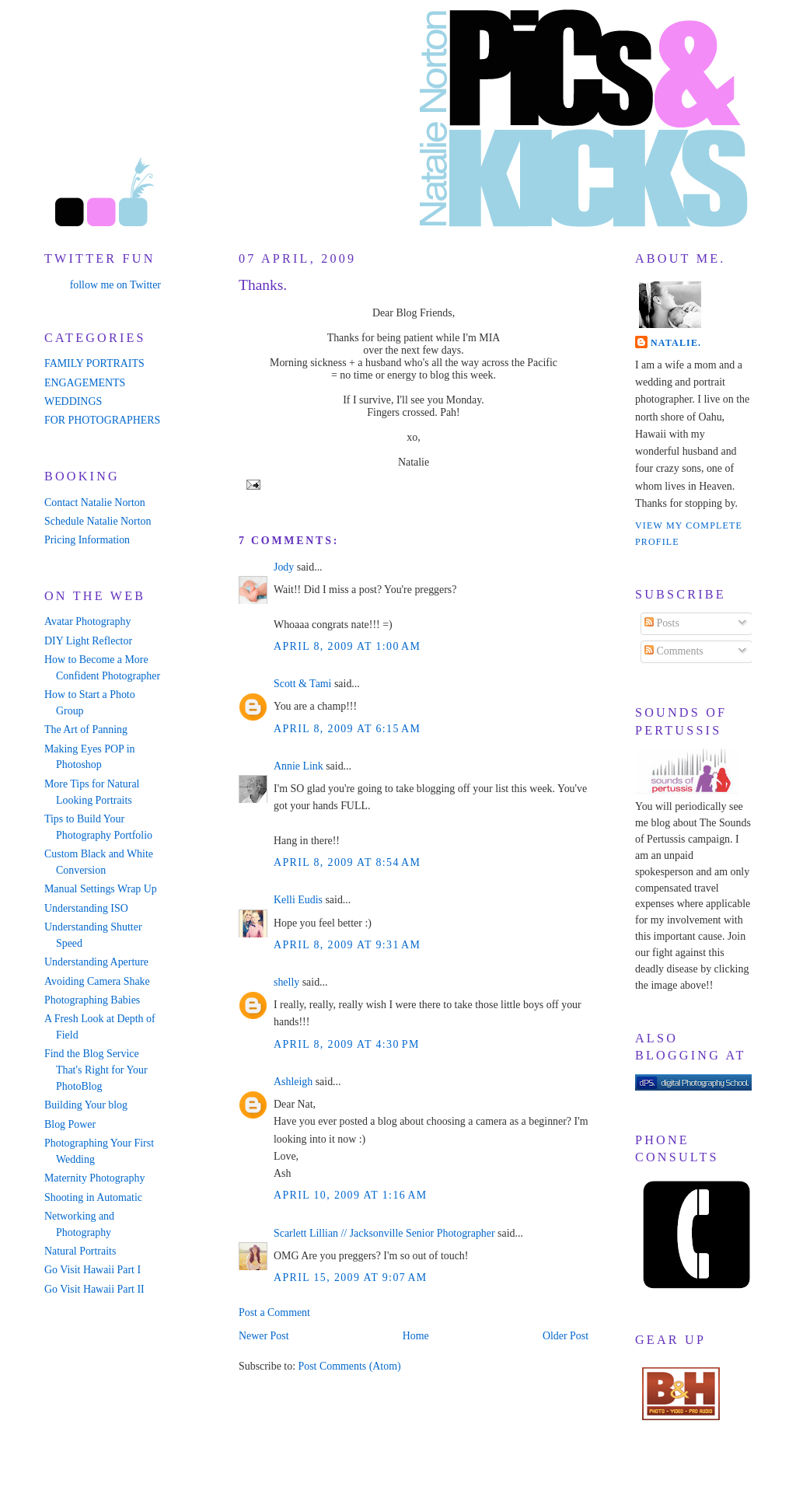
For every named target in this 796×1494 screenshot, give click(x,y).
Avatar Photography (87, 621)
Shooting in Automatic (93, 1197)
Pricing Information (87, 540)
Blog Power (70, 1124)
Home (416, 1336)
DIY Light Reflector (88, 641)
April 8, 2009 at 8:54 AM (347, 862)
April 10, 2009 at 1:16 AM (351, 1195)
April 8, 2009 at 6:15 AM (347, 729)
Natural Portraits (80, 1251)
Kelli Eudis (298, 900)
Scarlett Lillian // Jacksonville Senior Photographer (384, 1233)
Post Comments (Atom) (349, 1366)
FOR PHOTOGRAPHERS (102, 420)
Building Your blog (85, 1105)
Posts (661, 623)
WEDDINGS (73, 401)
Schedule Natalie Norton (97, 521)
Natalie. (676, 342)
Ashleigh (293, 1081)
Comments (673, 651)
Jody (284, 567)
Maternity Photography (94, 1178)
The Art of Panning (85, 729)
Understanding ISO (86, 908)
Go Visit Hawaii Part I (92, 1270)
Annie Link (298, 766)
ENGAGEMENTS (84, 383)
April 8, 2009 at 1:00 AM (347, 646)
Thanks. (263, 285)
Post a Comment (274, 1312)
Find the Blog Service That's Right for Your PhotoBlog (96, 1070)
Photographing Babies (92, 1000)
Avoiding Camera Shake (97, 981)
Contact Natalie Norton (94, 502)
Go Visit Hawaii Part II (94, 1289)
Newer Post (264, 1336)
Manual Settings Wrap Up (100, 889)
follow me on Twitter (115, 285)
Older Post (565, 1336)
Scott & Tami (302, 683)
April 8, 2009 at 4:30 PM (347, 1044)
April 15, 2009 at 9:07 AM (351, 1277)
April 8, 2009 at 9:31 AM (347, 945)
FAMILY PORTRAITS (94, 363)
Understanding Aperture (96, 962)
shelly (286, 982)
